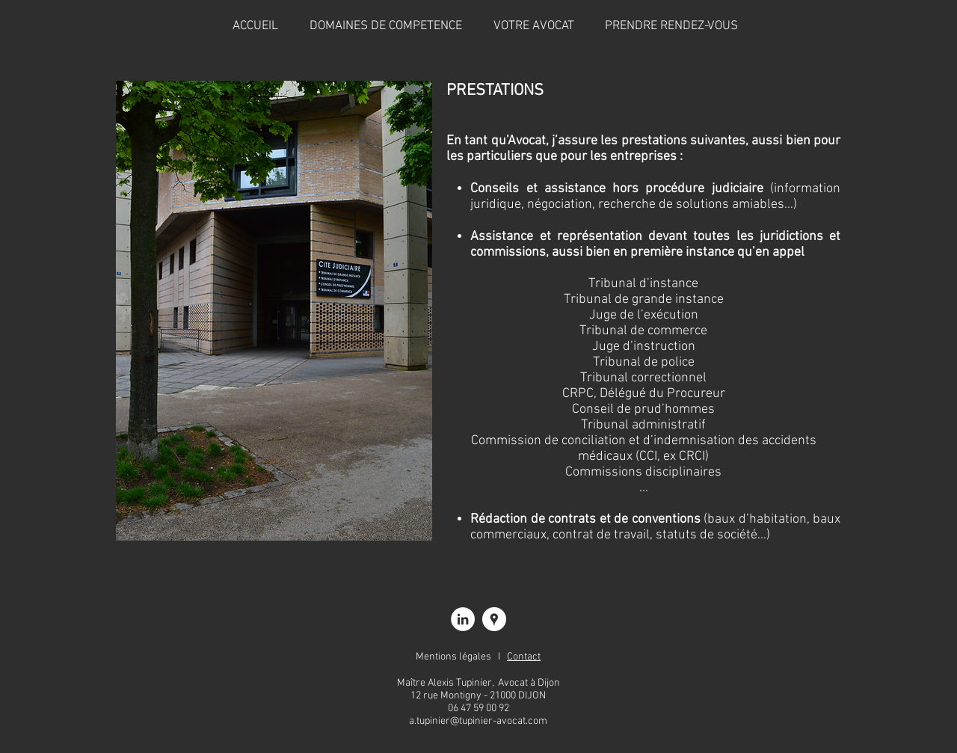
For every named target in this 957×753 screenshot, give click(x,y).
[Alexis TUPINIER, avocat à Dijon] (463, 619)
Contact (524, 657)
